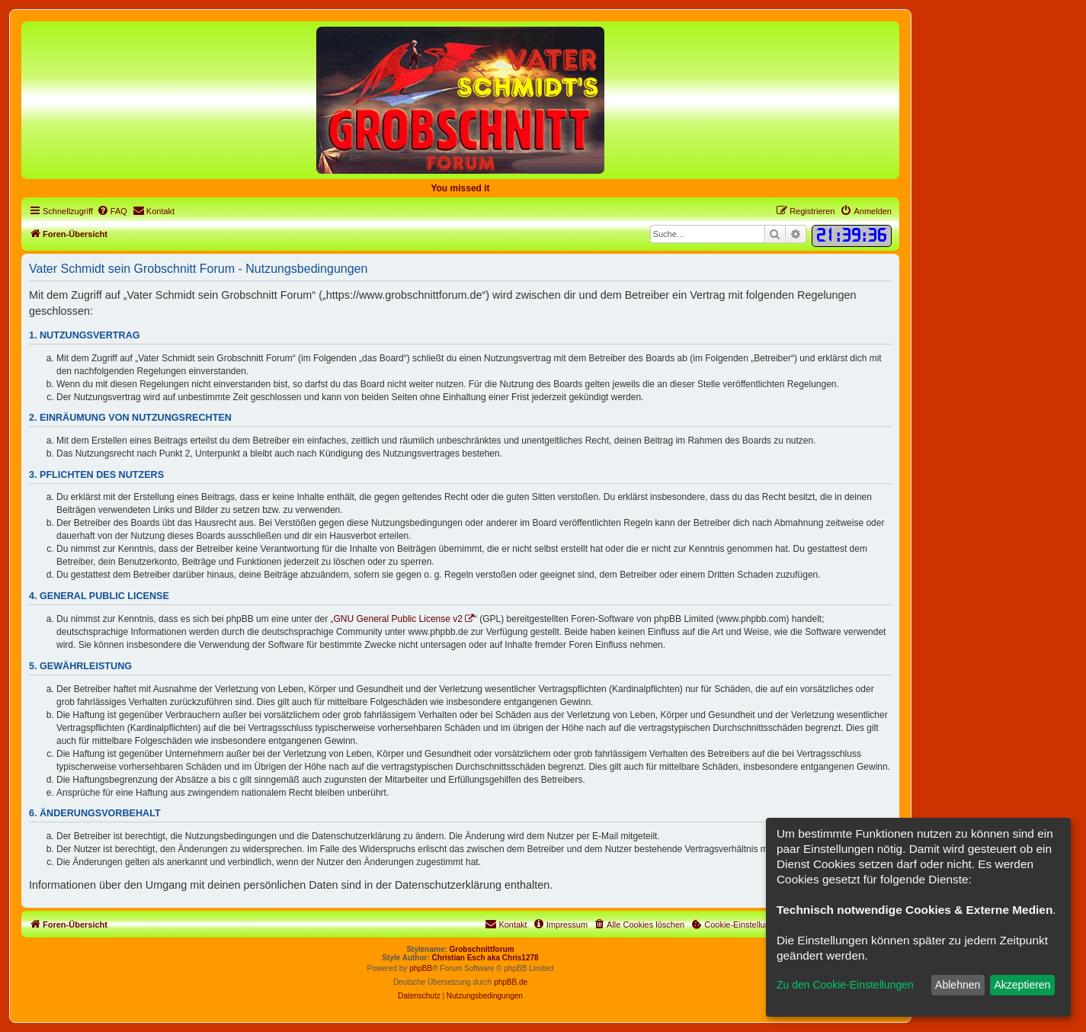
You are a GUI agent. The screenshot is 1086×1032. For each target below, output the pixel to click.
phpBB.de (510, 982)
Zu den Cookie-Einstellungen (845, 985)
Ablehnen (957, 985)
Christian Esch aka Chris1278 (485, 957)
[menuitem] (112, 211)
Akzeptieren (1022, 985)
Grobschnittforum (482, 949)
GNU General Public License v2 (398, 619)
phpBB (420, 968)
